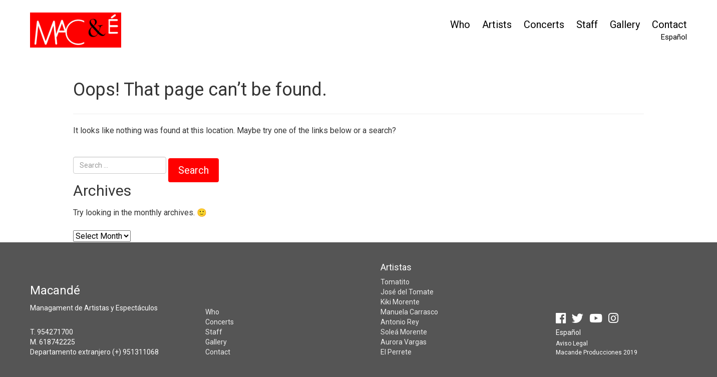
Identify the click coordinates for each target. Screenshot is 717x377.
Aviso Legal (572, 343)
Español (674, 37)
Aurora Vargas (404, 342)
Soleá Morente (404, 332)
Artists (497, 25)
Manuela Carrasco (409, 312)
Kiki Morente (400, 302)
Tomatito (395, 282)
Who (460, 25)
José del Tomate (407, 292)
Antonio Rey (400, 322)
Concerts (544, 25)
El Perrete (396, 352)
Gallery (625, 25)
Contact (669, 25)
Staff (587, 25)
